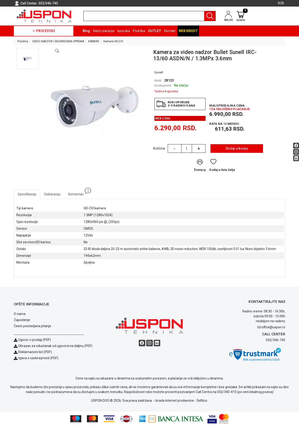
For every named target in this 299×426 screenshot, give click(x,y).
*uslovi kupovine (166, 91)
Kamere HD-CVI (113, 41)
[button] (28, 58)
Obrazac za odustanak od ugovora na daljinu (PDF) (55, 346)
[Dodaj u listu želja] (222, 166)
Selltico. (202, 400)
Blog (86, 31)
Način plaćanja (103, 31)
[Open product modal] (57, 51)
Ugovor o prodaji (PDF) (32, 340)
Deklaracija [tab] (52, 194)
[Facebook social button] (296, 146)
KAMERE (93, 41)
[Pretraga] (209, 16)
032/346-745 (48, 3)
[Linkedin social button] (296, 158)
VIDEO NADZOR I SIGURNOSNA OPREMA (58, 41)
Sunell (158, 72)
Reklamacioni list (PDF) (33, 352)
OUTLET (154, 31)
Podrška (139, 31)
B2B (281, 3)
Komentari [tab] (78, 193)
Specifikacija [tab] (27, 194)
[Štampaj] (200, 166)
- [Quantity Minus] (174, 148)
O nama (19, 314)
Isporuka (123, 31)
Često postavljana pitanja (32, 326)
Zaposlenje (22, 320)
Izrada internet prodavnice (174, 400)
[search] (149, 16)
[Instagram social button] (296, 152)
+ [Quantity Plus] (198, 148)
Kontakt (170, 31)
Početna (23, 41)
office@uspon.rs (273, 327)
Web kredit (188, 31)
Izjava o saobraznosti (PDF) (38, 358)
